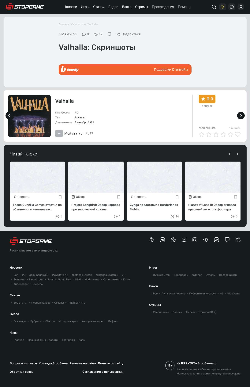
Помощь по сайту (110, 363)
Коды (82, 340)
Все (15, 275)
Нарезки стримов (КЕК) (201, 312)
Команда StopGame (53, 363)
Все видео (20, 321)
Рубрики (36, 321)
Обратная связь (21, 372)
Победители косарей (202, 293)
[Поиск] (214, 7)
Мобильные (92, 279)
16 (174, 216)
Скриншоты (78, 24)
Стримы (141, 7)
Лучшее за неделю (173, 293)
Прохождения (163, 7)
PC (76, 112)
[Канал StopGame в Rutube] (194, 239)
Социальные (111, 279)
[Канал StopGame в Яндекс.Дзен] (173, 239)
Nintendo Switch (82, 275)
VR (123, 275)
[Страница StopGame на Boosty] (151, 239)
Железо (38, 284)
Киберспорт (21, 284)
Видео (113, 7)
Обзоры (59, 302)
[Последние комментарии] (231, 6)
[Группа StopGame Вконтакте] (162, 239)
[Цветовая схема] (222, 6)
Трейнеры (68, 340)
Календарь (181, 275)
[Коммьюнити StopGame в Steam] (216, 239)
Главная (64, 24)
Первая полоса (40, 302)
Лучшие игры (161, 275)
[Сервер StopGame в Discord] (238, 239)
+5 (221, 293)
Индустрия (36, 279)
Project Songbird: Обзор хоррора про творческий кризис (95, 207)
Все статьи (20, 302)
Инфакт (113, 321)
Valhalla (93, 24)
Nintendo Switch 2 (107, 275)
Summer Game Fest (59, 279)
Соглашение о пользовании (103, 372)
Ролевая (80, 117)
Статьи (99, 7)
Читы (13, 332)
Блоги (126, 7)
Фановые (19, 279)
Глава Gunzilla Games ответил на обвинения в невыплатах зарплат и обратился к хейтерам (37, 207)
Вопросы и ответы (23, 363)
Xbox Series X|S (38, 275)
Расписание (161, 312)
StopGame (233, 293)
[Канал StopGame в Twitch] (227, 239)
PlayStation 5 (60, 275)
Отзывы (210, 275)
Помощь (184, 7)
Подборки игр (76, 302)
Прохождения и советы (43, 340)
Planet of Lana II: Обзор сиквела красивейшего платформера (212, 207)
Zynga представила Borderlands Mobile (154, 207)
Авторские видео (93, 321)
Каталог (197, 275)
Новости (70, 7)
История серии (68, 321)
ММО (78, 279)
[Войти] (240, 6)
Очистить (235, 128)
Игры (85, 7)
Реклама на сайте (82, 363)
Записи (177, 312)
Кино (126, 279)
